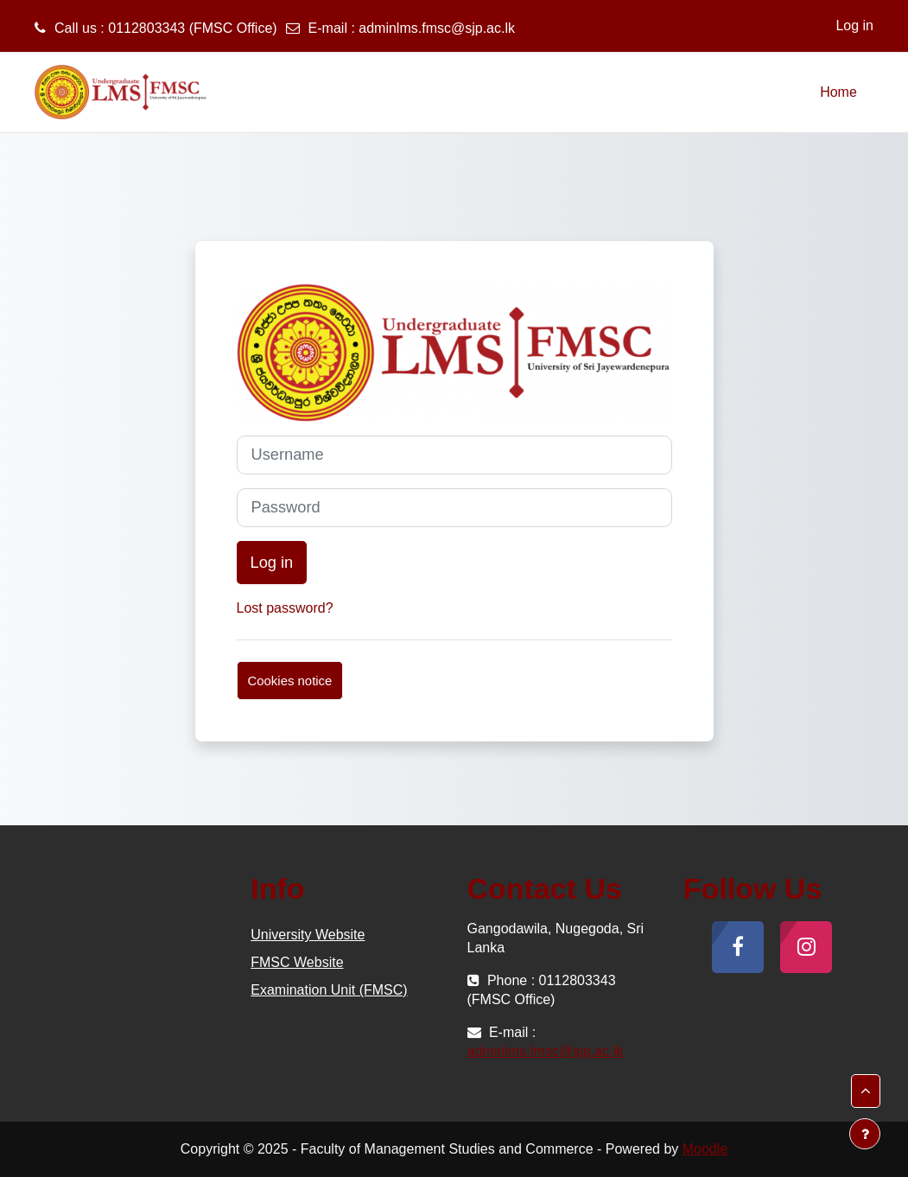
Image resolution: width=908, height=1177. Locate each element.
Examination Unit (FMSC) (329, 990)
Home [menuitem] (838, 92)
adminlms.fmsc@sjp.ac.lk (437, 28)
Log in (854, 25)
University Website (308, 934)
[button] (865, 1091)
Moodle (705, 1149)
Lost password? (285, 608)
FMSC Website (297, 962)
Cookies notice (290, 680)
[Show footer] (864, 1133)
